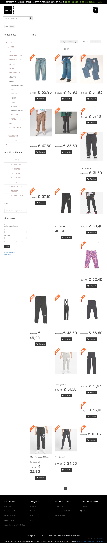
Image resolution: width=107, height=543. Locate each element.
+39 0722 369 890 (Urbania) (91, 2)
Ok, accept (100, 541)
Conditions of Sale (10, 511)
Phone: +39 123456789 (63, 511)
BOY (8, 51)
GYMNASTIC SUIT (17, 85)
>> (69, 488)
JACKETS (14, 90)
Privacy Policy (9, 520)
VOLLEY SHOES (14, 115)
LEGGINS (14, 106)
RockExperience (16, 187)
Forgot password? (9, 252)
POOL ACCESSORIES (14, 140)
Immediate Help (9, 515)
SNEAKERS (13, 64)
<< (61, 488)
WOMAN (10, 47)
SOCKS (11, 68)
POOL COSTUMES (15, 73)
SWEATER (14, 94)
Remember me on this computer (15, 242)
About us (7, 506)
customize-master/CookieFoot (14, 525)
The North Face (16, 191)
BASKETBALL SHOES (16, 55)
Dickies (16, 169)
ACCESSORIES (12, 136)
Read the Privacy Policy (85, 541)
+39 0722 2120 (72, 2)
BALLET (11, 123)
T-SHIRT (13, 98)
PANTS (13, 102)
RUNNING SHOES (15, 60)
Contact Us (59, 506)
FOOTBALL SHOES (15, 119)
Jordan (16, 173)
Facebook (85, 506)
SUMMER (12, 77)
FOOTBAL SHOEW (15, 128)
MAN (9, 43)
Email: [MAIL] (60, 515)
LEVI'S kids (16, 178)
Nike (16, 182)
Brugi (16, 160)
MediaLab (99, 539)
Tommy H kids (16, 195)
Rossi (31, 520)
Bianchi (32, 511)
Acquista (40, 99)
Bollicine (33, 506)
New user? (7, 254)
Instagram (85, 511)
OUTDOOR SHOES (17, 110)
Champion (16, 165)
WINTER (11, 81)
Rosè (31, 515)
